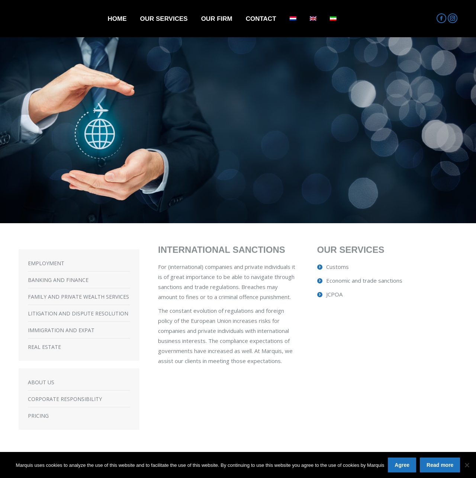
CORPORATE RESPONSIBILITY (65, 398)
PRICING (38, 415)
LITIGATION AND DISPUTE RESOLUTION (78, 313)
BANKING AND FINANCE (58, 279)
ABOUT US (41, 382)
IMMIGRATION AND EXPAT (61, 330)
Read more (440, 465)
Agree (402, 465)
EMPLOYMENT (46, 263)
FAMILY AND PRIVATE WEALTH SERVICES (78, 296)
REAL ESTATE (44, 346)
